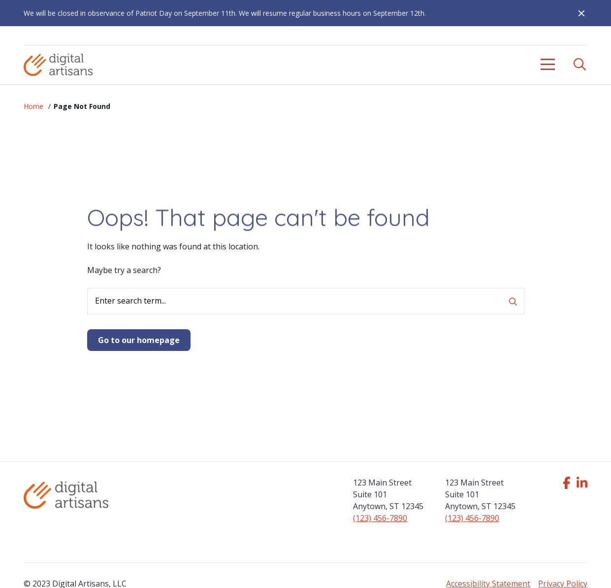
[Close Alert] (577, 13)
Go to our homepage (139, 340)
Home (33, 106)
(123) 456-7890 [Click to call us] (380, 518)
